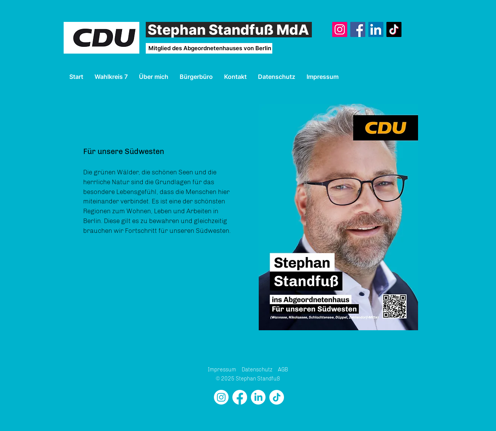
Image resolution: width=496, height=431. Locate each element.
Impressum (222, 369)
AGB (283, 369)
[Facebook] (357, 29)
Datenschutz (257, 369)
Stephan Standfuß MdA (228, 29)
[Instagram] (339, 29)
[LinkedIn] (375, 29)
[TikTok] (393, 29)
